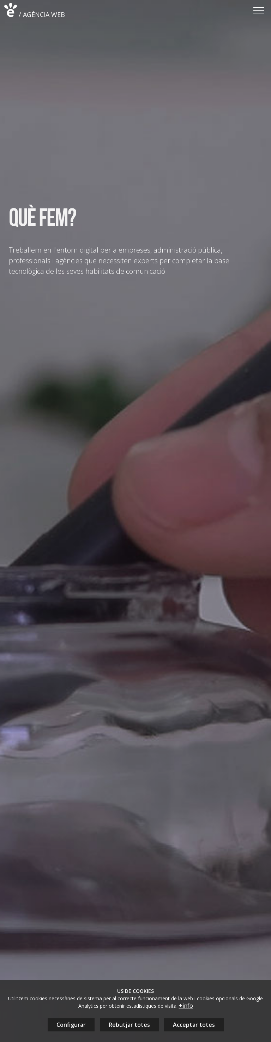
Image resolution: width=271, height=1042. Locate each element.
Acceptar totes (194, 1025)
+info (186, 1006)
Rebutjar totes (129, 1025)
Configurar (71, 1025)
